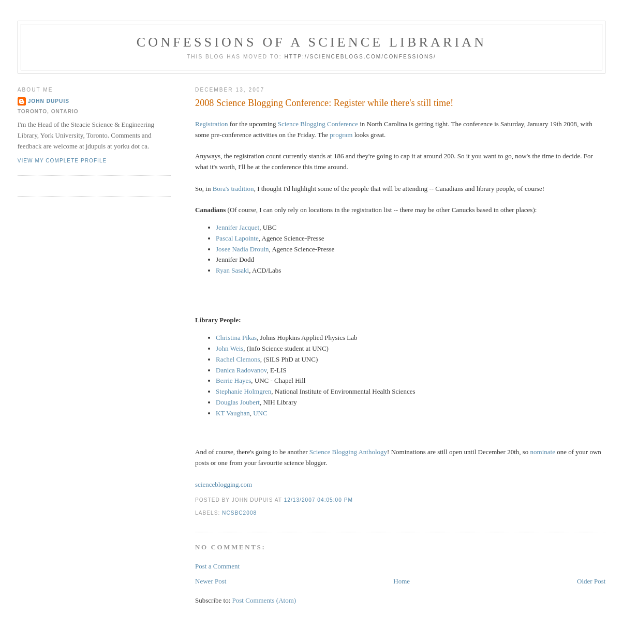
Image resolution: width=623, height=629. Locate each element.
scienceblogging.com (223, 484)
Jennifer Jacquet (237, 227)
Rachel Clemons (238, 359)
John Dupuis (48, 101)
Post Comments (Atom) (264, 600)
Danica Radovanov (241, 370)
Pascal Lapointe (237, 238)
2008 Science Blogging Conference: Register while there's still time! (324, 103)
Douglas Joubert (238, 402)
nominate (542, 452)
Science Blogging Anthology (348, 452)
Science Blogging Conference (318, 124)
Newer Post (210, 581)
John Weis (229, 348)
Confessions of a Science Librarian (312, 42)
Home (401, 581)
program (341, 135)
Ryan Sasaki (232, 270)
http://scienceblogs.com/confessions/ (360, 56)
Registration (211, 124)
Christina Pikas (236, 337)
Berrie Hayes (233, 380)
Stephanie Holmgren (243, 391)
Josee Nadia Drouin (242, 249)
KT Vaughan (233, 413)
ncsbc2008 (239, 513)
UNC (260, 413)
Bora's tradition (233, 188)
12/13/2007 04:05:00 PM (318, 500)
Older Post (591, 581)
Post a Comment (217, 566)
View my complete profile (62, 160)
